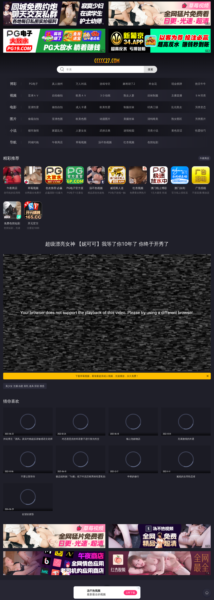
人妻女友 (81, 130)
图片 (13, 118)
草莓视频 (81, 142)
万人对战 (81, 84)
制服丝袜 (129, 107)
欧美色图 (81, 119)
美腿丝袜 (129, 119)
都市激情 (33, 130)
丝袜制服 (152, 95)
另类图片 (200, 119)
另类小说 (152, 130)
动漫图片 (105, 119)
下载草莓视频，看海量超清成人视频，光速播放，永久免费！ (142, 376)
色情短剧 (152, 142)
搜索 (150, 69)
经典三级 (152, 107)
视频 (13, 95)
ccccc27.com (107, 60)
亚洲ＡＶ (33, 95)
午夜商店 (57, 142)
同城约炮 (33, 142)
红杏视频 (129, 142)
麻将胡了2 (129, 84)
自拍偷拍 (57, 95)
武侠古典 (105, 130)
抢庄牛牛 (200, 84)
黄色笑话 (176, 130)
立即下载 (130, 592)
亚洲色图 (57, 119)
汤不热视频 (105, 142)
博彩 (13, 83)
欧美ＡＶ (81, 95)
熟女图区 (176, 119)
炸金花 (153, 84)
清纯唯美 (152, 119)
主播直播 (176, 95)
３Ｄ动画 (105, 95)
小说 (13, 130)
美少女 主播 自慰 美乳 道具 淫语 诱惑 (25, 386)
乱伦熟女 (176, 107)
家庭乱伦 (57, 130)
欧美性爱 (105, 107)
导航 (13, 142)
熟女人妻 (129, 95)
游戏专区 (105, 84)
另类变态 (200, 107)
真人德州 (57, 84)
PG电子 (33, 84)
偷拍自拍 (57, 107)
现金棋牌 (176, 84)
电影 (13, 107)
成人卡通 (81, 107)
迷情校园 (129, 130)
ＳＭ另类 (200, 95)
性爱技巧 (200, 130)
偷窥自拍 (33, 119)
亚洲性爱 (33, 107)
